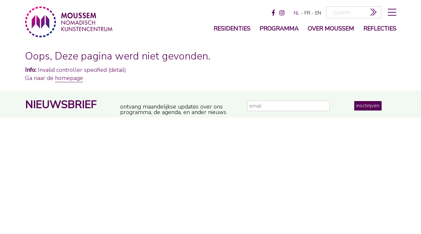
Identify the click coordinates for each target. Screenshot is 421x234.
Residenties (232, 29)
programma (279, 29)
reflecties (379, 29)
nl (297, 13)
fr (307, 13)
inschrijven (367, 105)
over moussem (331, 29)
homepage (69, 78)
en (318, 13)
